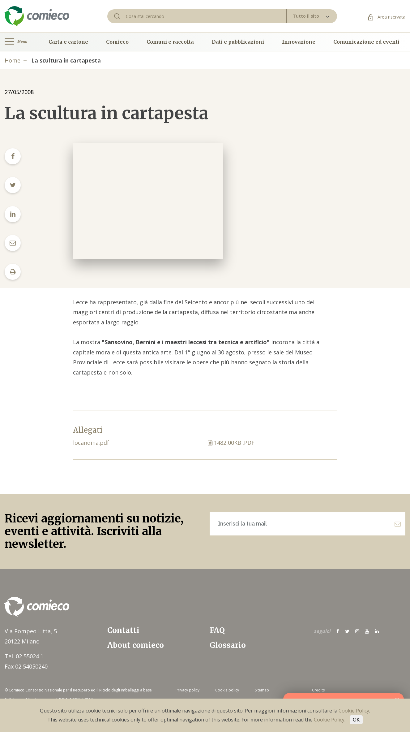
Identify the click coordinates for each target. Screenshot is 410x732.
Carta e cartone (68, 42)
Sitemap (262, 690)
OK (356, 719)
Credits (318, 690)
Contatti (123, 630)
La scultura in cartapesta (66, 60)
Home (12, 60)
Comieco (117, 42)
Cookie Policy (354, 710)
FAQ (217, 630)
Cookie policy (227, 690)
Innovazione (298, 42)
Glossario (228, 645)
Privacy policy (187, 690)
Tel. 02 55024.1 (24, 656)
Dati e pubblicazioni (238, 42)
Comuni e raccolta (170, 42)
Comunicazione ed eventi (366, 42)
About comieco (135, 645)
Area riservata (386, 17)
